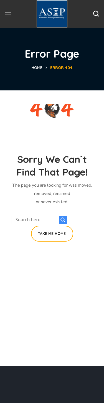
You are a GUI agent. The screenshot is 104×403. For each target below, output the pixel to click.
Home (37, 67)
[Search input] (37, 220)
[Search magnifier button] (63, 220)
